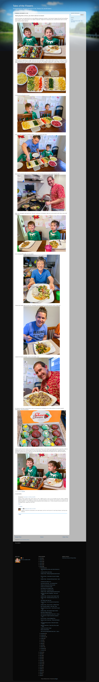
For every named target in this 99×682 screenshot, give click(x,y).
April (42, 645)
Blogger (56, 678)
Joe (22, 508)
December (43, 567)
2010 (41, 667)
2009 (41, 668)
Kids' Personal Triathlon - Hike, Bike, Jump (49, 606)
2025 (41, 558)
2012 (41, 663)
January (42, 650)
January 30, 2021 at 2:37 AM (30, 508)
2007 (41, 672)
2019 (41, 652)
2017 (41, 655)
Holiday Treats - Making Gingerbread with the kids (50, 591)
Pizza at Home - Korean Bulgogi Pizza (48, 618)
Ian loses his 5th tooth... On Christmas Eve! (49, 583)
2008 (41, 670)
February (43, 648)
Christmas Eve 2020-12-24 (46, 581)
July (42, 640)
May (42, 643)
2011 (41, 665)
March (42, 646)
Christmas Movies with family (46, 572)
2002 (41, 675)
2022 (41, 563)
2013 (41, 662)
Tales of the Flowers (23, 6)
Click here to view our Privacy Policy (69, 557)
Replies (21, 506)
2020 (41, 566)
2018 (41, 653)
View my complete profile (25, 559)
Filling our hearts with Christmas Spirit (48, 585)
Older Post (65, 537)
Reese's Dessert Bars (45, 629)
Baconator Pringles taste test (46, 612)
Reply (19, 503)
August (42, 638)
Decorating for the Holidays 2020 (47, 588)
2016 (41, 657)
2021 (41, 564)
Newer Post (18, 537)
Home (41, 537)
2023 (41, 561)
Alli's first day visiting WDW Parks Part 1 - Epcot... (50, 631)
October (42, 635)
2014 (41, 660)
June (42, 641)
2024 (41, 559)
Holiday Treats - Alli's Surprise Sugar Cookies (49, 610)
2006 (41, 673)
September (43, 636)
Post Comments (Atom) (24, 539)
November (43, 633)
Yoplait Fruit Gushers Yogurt (46, 628)
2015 (41, 658)
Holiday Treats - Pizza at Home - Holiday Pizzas (50, 604)
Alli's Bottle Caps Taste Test (46, 600)
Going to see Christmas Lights (46, 586)
